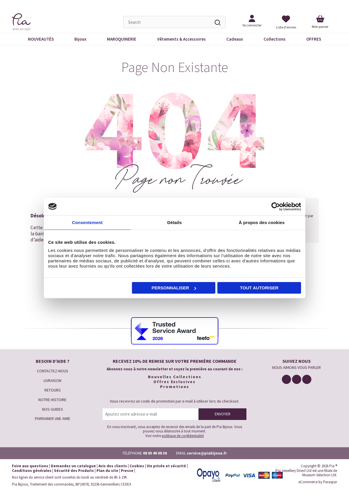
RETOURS (52, 390)
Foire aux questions (30, 465)
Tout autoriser (259, 287)
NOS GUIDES (52, 409)
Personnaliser (174, 287)
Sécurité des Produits (74, 470)
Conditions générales (31, 470)
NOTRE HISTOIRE (52, 399)
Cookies (137, 465)
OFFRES (313, 39)
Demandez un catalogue (73, 465)
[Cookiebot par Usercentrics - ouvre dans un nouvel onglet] (275, 206)
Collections (275, 39)
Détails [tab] (174, 222)
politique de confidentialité (183, 435)
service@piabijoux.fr (207, 453)
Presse (127, 470)
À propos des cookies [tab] (262, 222)
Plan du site (107, 470)
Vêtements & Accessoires (181, 39)
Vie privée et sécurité (166, 465)
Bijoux (80, 39)
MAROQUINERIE (121, 39)
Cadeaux (234, 39)
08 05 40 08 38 (155, 453)
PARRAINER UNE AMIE (52, 418)
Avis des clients (113, 465)
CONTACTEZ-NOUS (52, 371)
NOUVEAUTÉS (41, 39)
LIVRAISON (52, 380)
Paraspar (330, 481)
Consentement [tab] (87, 222)
